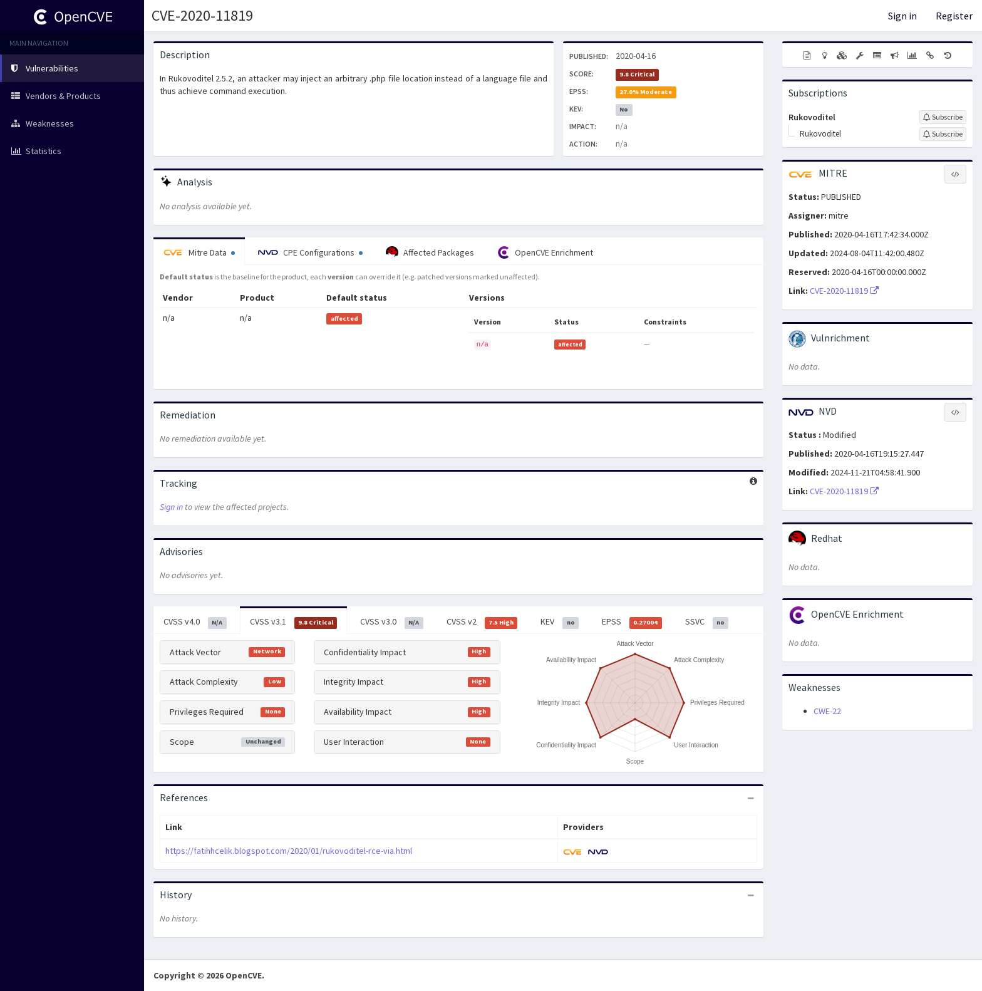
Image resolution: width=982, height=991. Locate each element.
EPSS (632, 622)
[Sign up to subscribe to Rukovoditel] (942, 117)
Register (954, 15)
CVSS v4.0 (195, 622)
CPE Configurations (310, 252)
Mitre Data (199, 252)
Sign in (902, 15)
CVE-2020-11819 (202, 15)
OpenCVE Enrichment (545, 252)
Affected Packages (430, 252)
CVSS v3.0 (391, 622)
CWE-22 (827, 711)
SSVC (707, 622)
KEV (559, 622)
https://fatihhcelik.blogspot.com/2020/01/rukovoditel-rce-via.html (288, 850)
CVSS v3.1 (294, 622)
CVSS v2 (482, 622)
